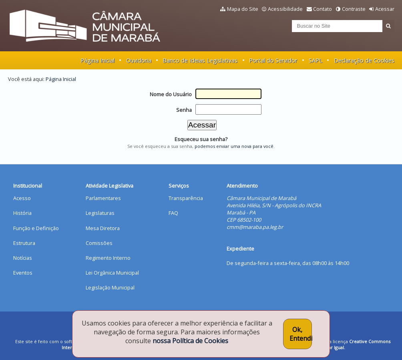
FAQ (173, 212)
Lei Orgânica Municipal (112, 272)
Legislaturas (100, 212)
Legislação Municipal (110, 287)
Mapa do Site (242, 8)
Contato (322, 8)
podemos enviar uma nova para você (234, 146)
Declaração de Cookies (364, 60)
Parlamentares (103, 198)
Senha (184, 109)
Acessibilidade (285, 8)
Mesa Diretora (103, 228)
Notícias (22, 257)
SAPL (315, 60)
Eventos (22, 272)
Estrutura (24, 243)
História (22, 212)
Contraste (354, 8)
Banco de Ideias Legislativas (200, 60)
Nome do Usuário (171, 94)
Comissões (99, 243)
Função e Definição (36, 228)
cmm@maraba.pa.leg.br (255, 227)
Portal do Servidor (273, 60)
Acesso (22, 198)
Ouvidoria (138, 60)
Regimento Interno (108, 257)
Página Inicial (97, 60)
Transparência (186, 198)
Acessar (384, 8)
